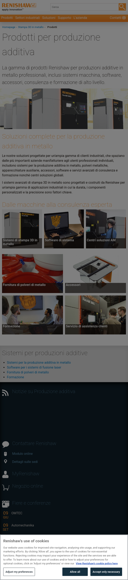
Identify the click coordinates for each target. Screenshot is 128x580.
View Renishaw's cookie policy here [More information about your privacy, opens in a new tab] (97, 572)
